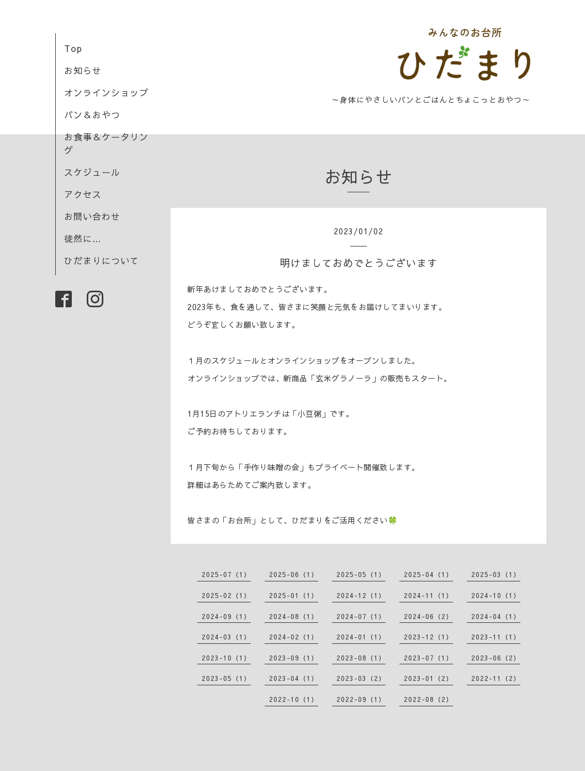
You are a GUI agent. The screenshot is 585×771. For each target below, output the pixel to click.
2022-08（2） (428, 699)
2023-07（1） (428, 657)
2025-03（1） (495, 574)
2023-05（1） (226, 678)
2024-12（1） (361, 595)
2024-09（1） (226, 616)
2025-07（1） (226, 574)
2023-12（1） (428, 636)
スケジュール (92, 172)
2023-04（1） (293, 678)
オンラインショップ (106, 92)
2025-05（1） (361, 574)
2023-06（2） (495, 657)
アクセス (83, 194)
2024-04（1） (495, 616)
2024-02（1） (293, 636)
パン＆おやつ (92, 114)
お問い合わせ (92, 216)
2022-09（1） (361, 699)
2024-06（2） (428, 616)
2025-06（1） (293, 574)
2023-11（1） (495, 636)
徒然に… (83, 238)
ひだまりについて (101, 260)
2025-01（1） (293, 595)
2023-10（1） (226, 657)
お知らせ (83, 70)
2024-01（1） (361, 636)
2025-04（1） (428, 574)
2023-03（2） (361, 678)
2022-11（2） (495, 678)
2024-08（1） (293, 616)
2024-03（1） (226, 636)
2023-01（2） (428, 678)
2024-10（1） (495, 595)
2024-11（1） (428, 595)
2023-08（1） (361, 657)
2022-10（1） (293, 699)
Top (73, 48)
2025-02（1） (226, 595)
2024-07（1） (361, 616)
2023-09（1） (293, 657)
